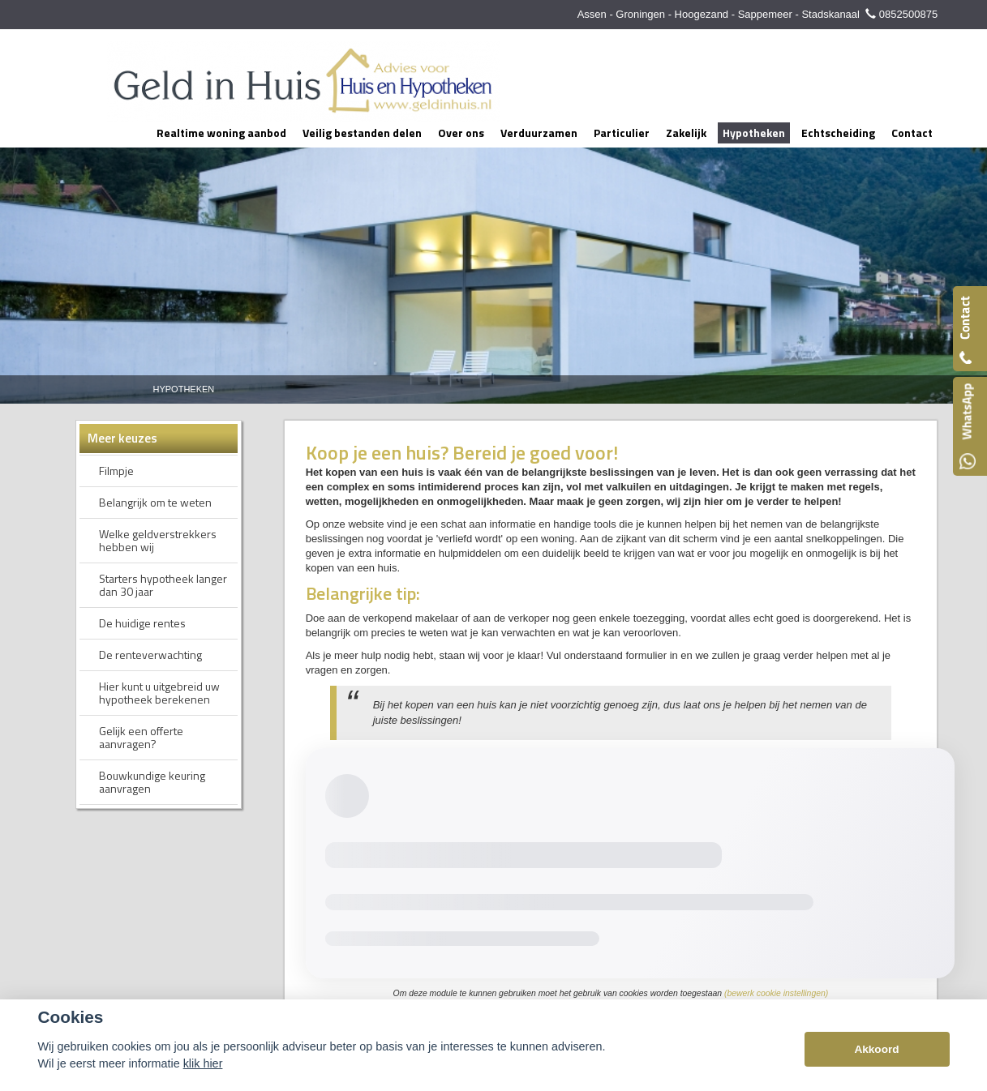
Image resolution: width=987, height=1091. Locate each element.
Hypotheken (184, 389)
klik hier (203, 1063)
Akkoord (876, 1049)
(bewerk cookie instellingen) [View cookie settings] (776, 993)
